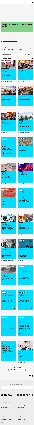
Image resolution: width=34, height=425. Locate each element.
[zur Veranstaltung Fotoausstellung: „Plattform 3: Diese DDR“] (25, 224)
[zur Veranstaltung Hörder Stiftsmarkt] (8, 96)
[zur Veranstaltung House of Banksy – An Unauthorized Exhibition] (8, 173)
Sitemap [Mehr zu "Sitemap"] (2, 416)
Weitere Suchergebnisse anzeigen (17, 369)
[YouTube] (29, 395)
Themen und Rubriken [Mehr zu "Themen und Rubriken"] (4, 404)
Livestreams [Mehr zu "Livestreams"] (20, 408)
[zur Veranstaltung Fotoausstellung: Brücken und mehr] (8, 275)
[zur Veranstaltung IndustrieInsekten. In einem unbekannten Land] (25, 121)
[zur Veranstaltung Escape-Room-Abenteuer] (8, 351)
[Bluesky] (27, 395)
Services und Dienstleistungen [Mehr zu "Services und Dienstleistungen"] (6, 402)
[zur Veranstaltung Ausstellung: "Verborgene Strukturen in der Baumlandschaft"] (25, 275)
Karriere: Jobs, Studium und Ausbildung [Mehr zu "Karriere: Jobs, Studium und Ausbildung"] (24, 405)
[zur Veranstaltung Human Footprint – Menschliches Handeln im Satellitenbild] (25, 147)
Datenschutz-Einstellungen (22, 422)
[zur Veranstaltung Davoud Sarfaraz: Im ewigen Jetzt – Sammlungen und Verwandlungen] (25, 249)
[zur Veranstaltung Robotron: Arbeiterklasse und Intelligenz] (25, 198)
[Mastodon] (24, 395)
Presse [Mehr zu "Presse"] (19, 404)
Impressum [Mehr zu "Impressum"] (20, 418)
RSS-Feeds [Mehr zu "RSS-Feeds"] (2, 422)
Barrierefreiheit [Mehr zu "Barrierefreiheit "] (3, 421)
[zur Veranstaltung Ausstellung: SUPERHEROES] (25, 173)
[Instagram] (21, 395)
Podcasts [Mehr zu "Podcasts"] (19, 410)
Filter (29, 54)
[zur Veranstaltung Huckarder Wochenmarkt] (25, 96)
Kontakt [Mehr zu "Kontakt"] (19, 416)
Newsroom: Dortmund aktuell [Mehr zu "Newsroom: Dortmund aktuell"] (6, 405)
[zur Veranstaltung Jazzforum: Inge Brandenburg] (8, 326)
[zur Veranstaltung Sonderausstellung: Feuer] (8, 121)
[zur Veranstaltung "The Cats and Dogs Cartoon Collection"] (8, 70)
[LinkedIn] (32, 395)
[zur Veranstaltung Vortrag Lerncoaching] (25, 300)
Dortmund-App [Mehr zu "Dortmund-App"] (20, 402)
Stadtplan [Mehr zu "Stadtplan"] (2, 418)
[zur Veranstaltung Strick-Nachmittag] (8, 300)
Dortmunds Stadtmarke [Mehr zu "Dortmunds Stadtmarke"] (22, 411)
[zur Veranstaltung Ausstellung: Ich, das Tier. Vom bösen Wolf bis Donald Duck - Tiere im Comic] (8, 224)
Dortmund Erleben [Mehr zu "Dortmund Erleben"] (4, 407)
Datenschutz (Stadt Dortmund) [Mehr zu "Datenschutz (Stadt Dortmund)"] (23, 421)
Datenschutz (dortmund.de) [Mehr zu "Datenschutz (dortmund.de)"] (23, 419)
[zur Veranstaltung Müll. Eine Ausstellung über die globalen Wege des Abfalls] (8, 198)
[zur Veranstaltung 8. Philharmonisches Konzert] (25, 351)
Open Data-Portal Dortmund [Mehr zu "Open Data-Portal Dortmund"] (6, 419)
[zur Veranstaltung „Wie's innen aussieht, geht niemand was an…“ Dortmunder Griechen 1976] (8, 249)
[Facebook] (18, 395)
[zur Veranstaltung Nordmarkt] (25, 70)
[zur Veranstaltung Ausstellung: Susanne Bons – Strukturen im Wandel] (8, 147)
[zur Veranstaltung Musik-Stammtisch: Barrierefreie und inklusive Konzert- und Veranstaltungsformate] (25, 326)
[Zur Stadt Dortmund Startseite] (7, 2)
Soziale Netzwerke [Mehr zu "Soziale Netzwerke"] (21, 407)
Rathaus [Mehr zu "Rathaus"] (2, 408)
